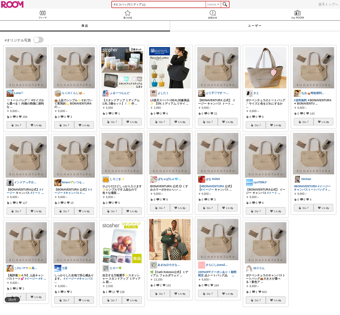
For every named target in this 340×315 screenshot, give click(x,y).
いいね (37, 125)
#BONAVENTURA (212, 186)
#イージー (31, 278)
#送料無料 (300, 100)
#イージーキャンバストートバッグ (312, 188)
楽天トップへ (328, 4)
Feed (42, 14)
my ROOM (297, 14)
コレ (18, 125)
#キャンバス (71, 193)
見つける (127, 14)
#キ (40, 278)
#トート (36, 193)
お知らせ (212, 14)
